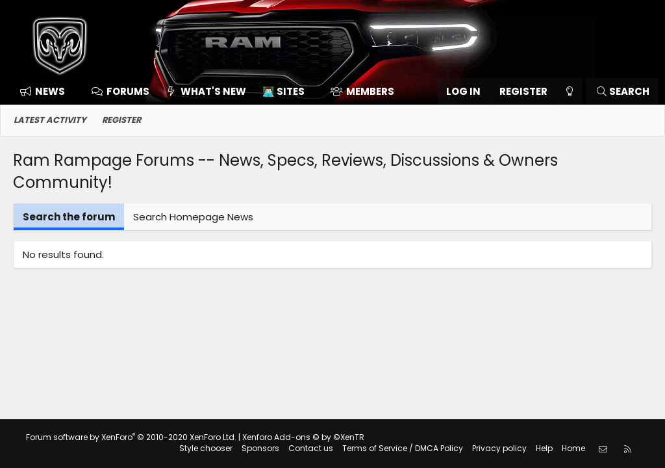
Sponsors (260, 448)
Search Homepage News (193, 217)
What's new (213, 91)
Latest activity (50, 120)
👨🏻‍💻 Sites (283, 91)
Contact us (310, 448)
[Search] (622, 91)
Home (573, 448)
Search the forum (69, 217)
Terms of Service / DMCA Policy (402, 448)
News (50, 91)
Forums (128, 91)
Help (544, 448)
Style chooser (205, 448)
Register (121, 120)
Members (370, 91)
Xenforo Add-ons (303, 437)
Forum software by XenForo (131, 437)
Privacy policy (499, 448)
